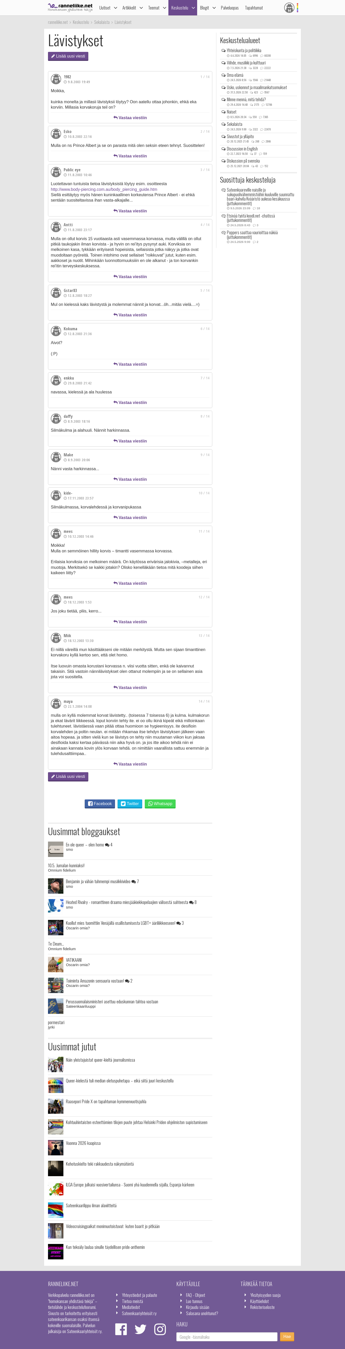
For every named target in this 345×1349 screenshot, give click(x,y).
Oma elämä (235, 75)
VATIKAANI (74, 959)
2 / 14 (204, 131)
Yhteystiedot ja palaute (139, 1294)
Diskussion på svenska (243, 161)
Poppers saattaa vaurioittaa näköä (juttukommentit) (252, 234)
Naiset (231, 112)
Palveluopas (230, 7)
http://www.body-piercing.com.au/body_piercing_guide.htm (104, 189)
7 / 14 (204, 377)
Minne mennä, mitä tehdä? (246, 99)
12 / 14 (204, 597)
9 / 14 (204, 454)
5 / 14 (204, 290)
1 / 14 (204, 76)
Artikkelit (129, 7)
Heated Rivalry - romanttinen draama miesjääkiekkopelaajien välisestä (131, 902)
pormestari (56, 1022)
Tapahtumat (254, 7)
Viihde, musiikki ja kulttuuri (246, 63)
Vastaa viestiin (130, 118)
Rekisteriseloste (262, 1307)
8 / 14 (204, 416)
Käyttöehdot (259, 1301)
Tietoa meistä (132, 1301)
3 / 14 (204, 169)
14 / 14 (204, 701)
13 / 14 (204, 635)
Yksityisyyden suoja (265, 1294)
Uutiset (104, 7)
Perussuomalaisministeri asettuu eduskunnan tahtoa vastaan (112, 1001)
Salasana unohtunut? (202, 1313)
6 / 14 (204, 328)
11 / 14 (204, 531)
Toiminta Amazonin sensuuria (99, 980)
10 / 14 (204, 492)
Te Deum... (56, 943)
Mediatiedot (131, 1307)
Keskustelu (179, 7)
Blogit (204, 7)
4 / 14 (204, 224)
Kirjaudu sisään (197, 1307)
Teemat (153, 7)
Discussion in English (242, 149)
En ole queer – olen (89, 844)
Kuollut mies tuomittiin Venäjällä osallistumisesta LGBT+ (125, 922)
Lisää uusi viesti (68, 56)
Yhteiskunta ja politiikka (244, 50)
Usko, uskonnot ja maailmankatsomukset (257, 87)
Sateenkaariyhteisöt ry (139, 1313)
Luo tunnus (194, 1301)
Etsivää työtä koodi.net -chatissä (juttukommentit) (251, 218)
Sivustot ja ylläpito (240, 136)
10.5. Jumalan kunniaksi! (66, 865)
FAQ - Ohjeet (195, 1294)
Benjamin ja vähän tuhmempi (102, 881)
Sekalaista (234, 124)
